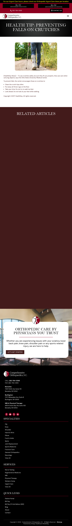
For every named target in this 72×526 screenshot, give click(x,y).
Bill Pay (18, 5)
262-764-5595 (16, 10)
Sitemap (59, 522)
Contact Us (56, 10)
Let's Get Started (15, 352)
